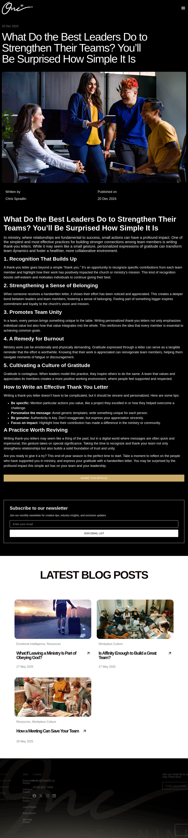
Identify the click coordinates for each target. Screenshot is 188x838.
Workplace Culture (111, 643)
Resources (54, 643)
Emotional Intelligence (30, 643)
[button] (183, 7)
